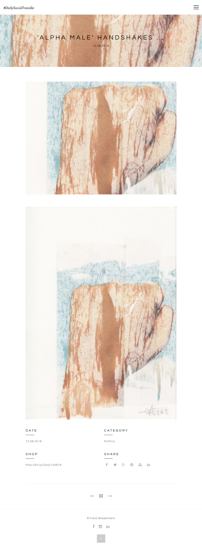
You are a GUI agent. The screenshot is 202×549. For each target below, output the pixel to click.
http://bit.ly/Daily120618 (44, 464)
